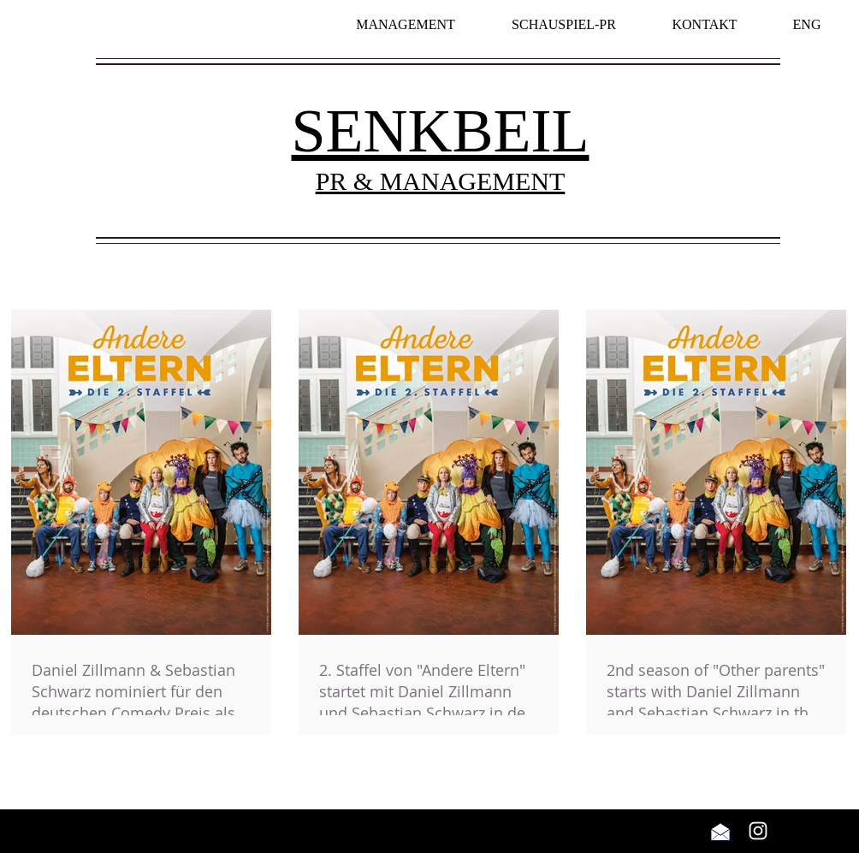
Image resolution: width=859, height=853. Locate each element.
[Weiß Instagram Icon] (758, 831)
